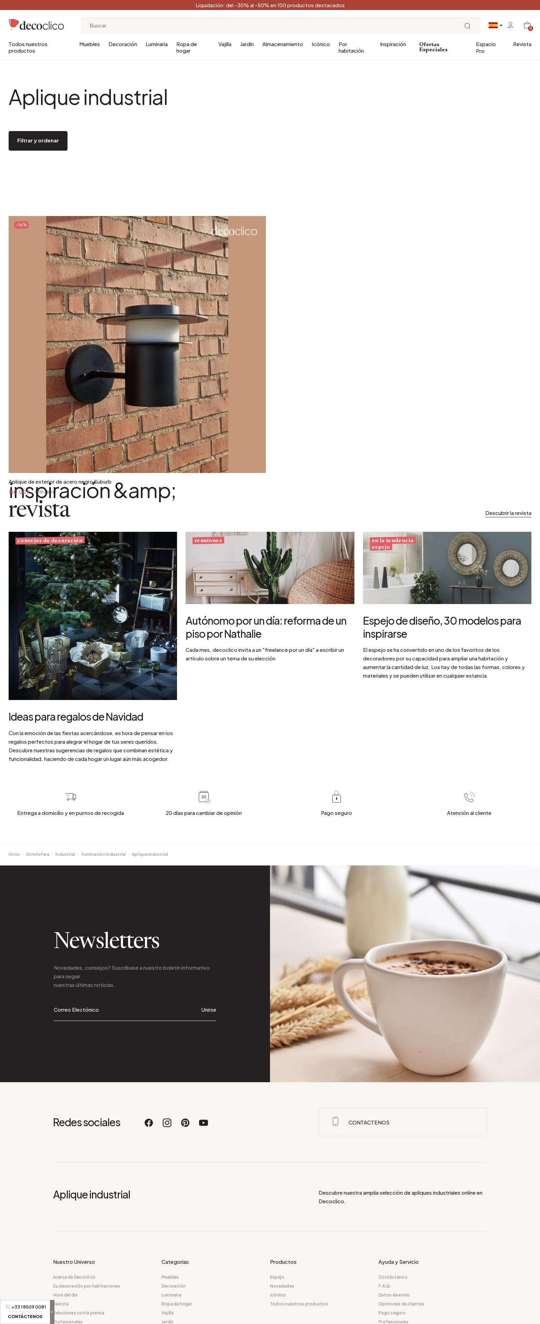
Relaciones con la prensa (79, 1312)
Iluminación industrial (103, 854)
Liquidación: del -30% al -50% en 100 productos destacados (270, 5)
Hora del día (65, 1295)
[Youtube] (203, 1126)
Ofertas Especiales (433, 47)
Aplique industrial (150, 854)
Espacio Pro (486, 47)
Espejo (277, 1277)
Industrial (65, 854)
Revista (522, 44)
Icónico (321, 44)
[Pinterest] (185, 1126)
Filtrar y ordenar (38, 140)
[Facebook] (149, 1126)
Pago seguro (392, 1312)
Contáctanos (392, 1277)
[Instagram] (167, 1126)
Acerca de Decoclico (74, 1277)
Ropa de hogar (186, 47)
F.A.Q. (384, 1286)
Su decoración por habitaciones (86, 1286)
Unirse (208, 1009)
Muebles (89, 44)
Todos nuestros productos (28, 47)
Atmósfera (37, 854)
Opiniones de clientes (401, 1303)
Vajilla (224, 44)
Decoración (122, 44)
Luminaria (157, 44)
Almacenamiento (282, 44)
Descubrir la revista (508, 512)
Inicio (14, 854)
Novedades (282, 1286)
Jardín (247, 44)
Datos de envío (394, 1295)
